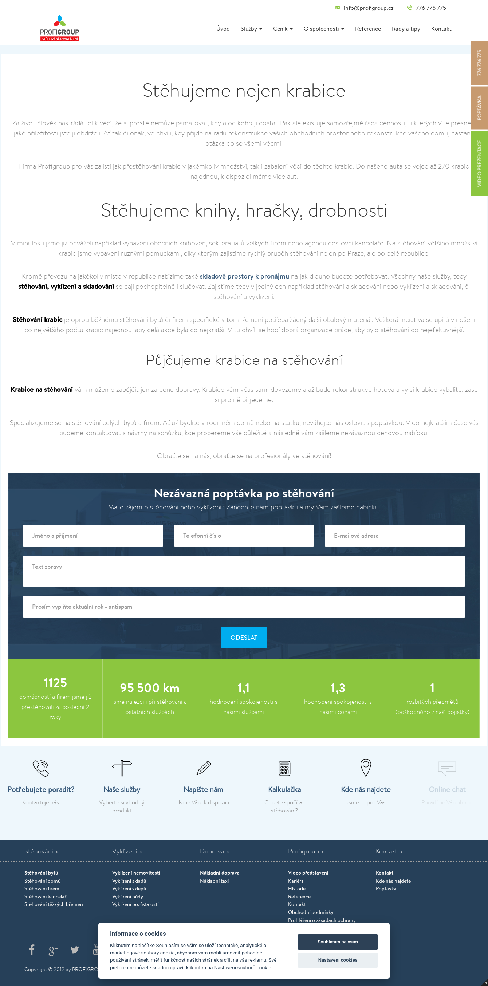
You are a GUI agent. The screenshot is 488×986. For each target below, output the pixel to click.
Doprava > (215, 851)
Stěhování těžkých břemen (53, 904)
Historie (297, 888)
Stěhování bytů (41, 872)
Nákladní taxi (214, 880)
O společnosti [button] (324, 28)
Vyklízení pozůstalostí (135, 904)
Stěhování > (41, 851)
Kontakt (441, 28)
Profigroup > (306, 851)
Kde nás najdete (393, 880)
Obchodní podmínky (311, 912)
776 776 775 (426, 8)
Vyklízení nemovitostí (136, 872)
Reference (368, 28)
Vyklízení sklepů (129, 888)
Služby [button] (251, 28)
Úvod (223, 28)
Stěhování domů (42, 880)
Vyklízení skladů (129, 880)
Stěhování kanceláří (45, 896)
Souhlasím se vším (338, 941)
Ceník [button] (283, 28)
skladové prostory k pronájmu (244, 276)
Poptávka (386, 888)
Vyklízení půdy (127, 896)
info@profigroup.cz (364, 8)
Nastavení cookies (338, 960)
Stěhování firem (41, 888)
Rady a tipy (406, 28)
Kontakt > (389, 851)
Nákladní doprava (220, 872)
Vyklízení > (127, 851)
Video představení (308, 872)
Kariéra (296, 880)
